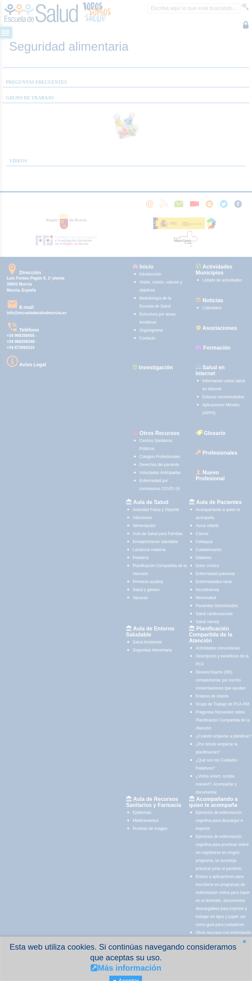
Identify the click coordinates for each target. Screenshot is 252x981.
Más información (126, 967)
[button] (244, 941)
